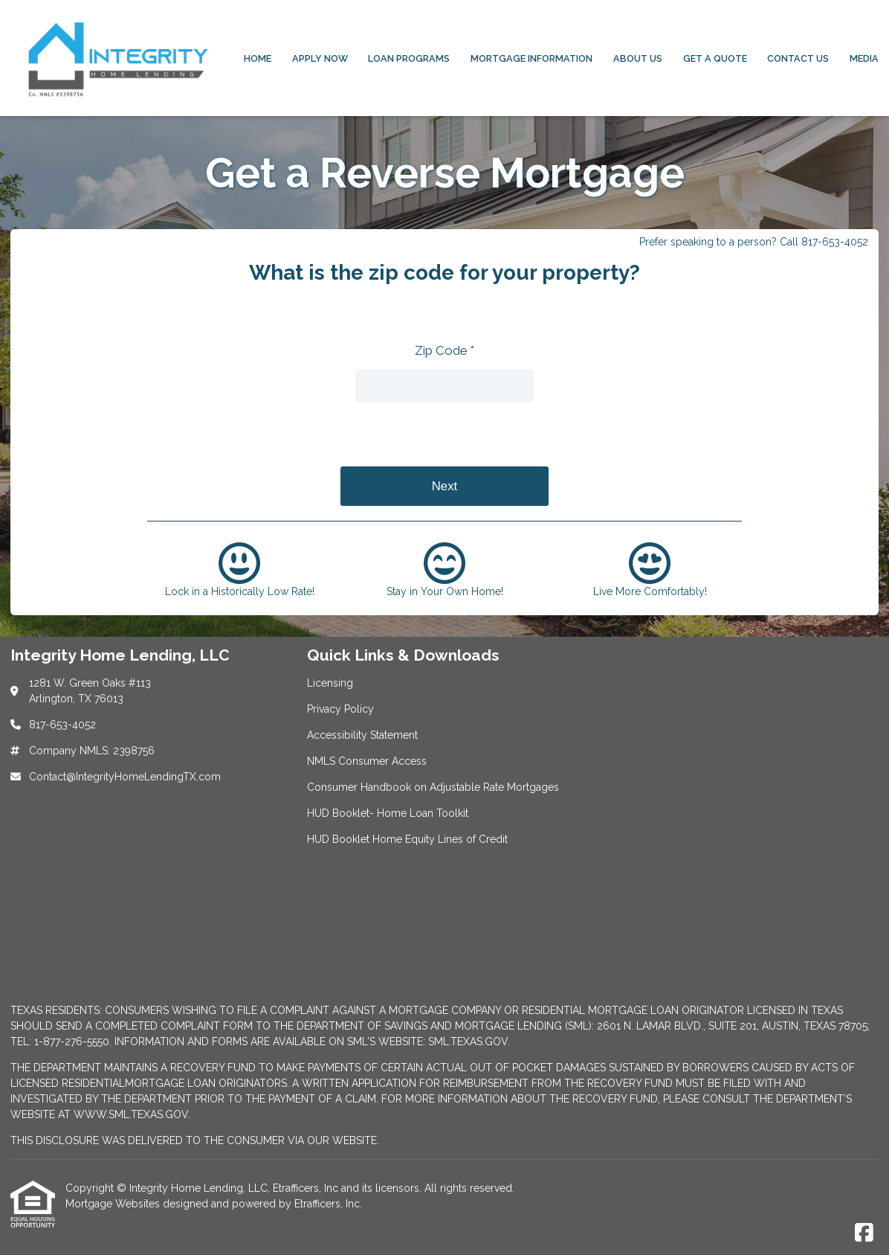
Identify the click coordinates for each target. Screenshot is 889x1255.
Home (257, 58)
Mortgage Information (531, 58)
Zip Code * (444, 350)
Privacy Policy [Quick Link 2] (340, 709)
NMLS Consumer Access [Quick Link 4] (367, 761)
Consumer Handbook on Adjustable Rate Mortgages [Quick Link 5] (433, 787)
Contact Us (798, 58)
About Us (637, 58)
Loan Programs (409, 58)
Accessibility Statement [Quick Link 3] (362, 735)
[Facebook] (864, 1233)
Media (864, 58)
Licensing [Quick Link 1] (330, 683)
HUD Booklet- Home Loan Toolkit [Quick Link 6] (387, 813)
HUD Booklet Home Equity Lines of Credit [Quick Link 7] (407, 839)
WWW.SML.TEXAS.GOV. (132, 1114)
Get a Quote (715, 58)
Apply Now (320, 58)
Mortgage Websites (114, 1204)
